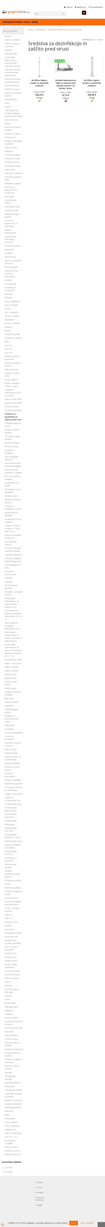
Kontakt (40, 1192)
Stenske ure (10, 137)
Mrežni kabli (10, 1003)
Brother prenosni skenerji (12, 501)
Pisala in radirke (12, 316)
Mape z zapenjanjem (10, 231)
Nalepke (8, 297)
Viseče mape (10, 688)
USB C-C (8, 914)
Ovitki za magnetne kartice (13, 892)
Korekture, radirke (13, 338)
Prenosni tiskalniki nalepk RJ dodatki (13, 549)
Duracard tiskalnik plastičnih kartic (13, 903)
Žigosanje (9, 698)
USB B (7, 982)
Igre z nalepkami (12, 301)
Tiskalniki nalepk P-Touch (13, 424)
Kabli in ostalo (11, 1147)
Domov (31, 29)
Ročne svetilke (11, 1017)
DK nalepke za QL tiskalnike (13, 490)
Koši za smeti (11, 147)
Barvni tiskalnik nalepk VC (11, 458)
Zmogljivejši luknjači (13, 1090)
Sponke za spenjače (14, 1100)
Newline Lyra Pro (12, 1150)
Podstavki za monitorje (10, 859)
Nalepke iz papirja (13, 183)
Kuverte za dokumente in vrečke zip (11, 190)
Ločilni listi (9, 705)
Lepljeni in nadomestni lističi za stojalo (12, 392)
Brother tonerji (11, 446)
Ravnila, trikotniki (12, 323)
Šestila (8, 330)
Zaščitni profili (11, 753)
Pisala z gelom (11, 379)
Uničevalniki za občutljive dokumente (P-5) (12, 625)
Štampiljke (9, 319)
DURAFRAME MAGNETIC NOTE (13, 836)
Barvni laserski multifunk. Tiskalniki (13, 471)
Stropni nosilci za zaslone (12, 1054)
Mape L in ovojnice (13, 663)
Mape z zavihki (11, 667)
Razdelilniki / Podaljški (10, 1142)
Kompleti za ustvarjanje (10, 289)
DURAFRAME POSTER (11, 852)
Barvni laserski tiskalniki (11, 514)
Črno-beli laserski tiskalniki (12, 477)
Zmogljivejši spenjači (10, 1077)
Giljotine (8, 581)
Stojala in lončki (11, 210)
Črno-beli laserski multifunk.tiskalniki (13, 464)
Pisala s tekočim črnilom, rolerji (12, 384)
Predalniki (9, 729)
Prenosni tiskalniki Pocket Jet (13, 536)
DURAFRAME (11, 820)
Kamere (8, 925)
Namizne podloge (13, 887)
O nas (39, 1187)
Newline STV (10, 953)
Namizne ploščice (12, 763)
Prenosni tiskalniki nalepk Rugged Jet (13, 559)
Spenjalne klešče (12, 1082)
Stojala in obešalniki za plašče (13, 142)
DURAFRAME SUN (13, 804)
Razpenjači (10, 1086)
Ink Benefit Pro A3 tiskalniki (13, 520)
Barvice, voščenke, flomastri (13, 262)
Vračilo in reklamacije (39, 1199)
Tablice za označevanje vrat (12, 799)
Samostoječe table (13, 402)
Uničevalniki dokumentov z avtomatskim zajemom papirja (12, 61)
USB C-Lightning (12, 1125)
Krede (7, 308)
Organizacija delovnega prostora (10, 239)
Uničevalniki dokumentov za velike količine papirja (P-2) (12, 602)
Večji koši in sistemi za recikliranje (13, 788)
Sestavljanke (10, 283)
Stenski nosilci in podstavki (12, 357)
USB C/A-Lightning (13, 1133)
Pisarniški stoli (11, 936)
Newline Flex (10, 1129)
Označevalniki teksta (11, 683)
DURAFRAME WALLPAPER (11, 809)
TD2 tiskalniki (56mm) (11, 543)
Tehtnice (9, 1014)
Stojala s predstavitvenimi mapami (12, 874)
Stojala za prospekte (9, 737)
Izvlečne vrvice (11, 898)
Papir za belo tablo (13, 399)
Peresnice (9, 249)
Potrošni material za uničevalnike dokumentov (12, 72)
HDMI (7, 999)
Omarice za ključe (13, 133)
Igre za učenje (11, 305)
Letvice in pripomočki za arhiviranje (11, 223)
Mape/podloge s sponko (12, 215)
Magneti (8, 50)
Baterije (8, 985)
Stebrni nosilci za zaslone (12, 1067)
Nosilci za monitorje (14, 1049)
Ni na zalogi (59, 61)
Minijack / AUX (11, 922)
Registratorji (10, 678)
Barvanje (9, 294)
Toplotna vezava (12, 89)
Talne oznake (11, 749)
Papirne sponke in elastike (13, 128)
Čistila (7, 884)
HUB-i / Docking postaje (12, 909)
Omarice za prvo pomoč (12, 768)
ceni (93, 40)
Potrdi (73, 1223)
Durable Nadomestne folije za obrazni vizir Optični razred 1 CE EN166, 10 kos (65, 84)
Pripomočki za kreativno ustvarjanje (11, 273)
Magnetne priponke (14, 783)
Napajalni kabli (11, 1006)
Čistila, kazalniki (11, 406)
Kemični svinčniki (12, 245)
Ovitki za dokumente (10, 775)
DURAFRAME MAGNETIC (11, 815)
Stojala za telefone (13, 1103)
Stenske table (11, 53)
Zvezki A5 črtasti (12, 974)
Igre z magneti (11, 312)
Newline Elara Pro (13, 1154)
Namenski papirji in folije (13, 178)
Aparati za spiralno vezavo (13, 94)
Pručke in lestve (12, 162)
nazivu (100, 40)
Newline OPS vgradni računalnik (13, 941)
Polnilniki (8, 578)
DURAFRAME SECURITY (11, 829)
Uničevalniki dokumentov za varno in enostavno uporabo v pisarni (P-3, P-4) (13, 650)
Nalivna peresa (11, 369)
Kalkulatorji (10, 725)
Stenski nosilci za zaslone (12, 1044)
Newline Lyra (11, 957)
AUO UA (8, 349)
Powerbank (10, 1118)
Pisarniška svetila (12, 165)
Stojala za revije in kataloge (13, 693)
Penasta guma (11, 267)
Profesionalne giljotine (11, 586)
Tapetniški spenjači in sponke (13, 1095)
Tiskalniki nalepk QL (13, 554)
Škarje (7, 123)
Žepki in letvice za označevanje (13, 758)
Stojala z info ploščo (14, 794)
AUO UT (8, 352)
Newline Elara (11, 960)
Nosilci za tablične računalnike (13, 846)
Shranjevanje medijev (10, 865)
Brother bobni (11, 496)
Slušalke (8, 995)
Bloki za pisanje (12, 978)
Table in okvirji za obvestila (12, 45)
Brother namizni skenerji (12, 431)
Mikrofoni (9, 1111)
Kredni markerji (12, 85)
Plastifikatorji (11, 99)
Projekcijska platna (13, 410)
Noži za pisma (11, 119)
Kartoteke (9, 929)
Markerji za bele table (12, 374)
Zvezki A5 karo (11, 1039)
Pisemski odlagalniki (14, 732)
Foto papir (9, 196)
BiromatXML (40, 29)
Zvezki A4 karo (11, 1035)
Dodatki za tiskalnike (9, 451)
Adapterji (9, 1010)
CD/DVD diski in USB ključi (12, 990)
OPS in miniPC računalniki (11, 948)
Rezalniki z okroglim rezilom (14, 593)
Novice (26, 22)
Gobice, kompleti (12, 39)
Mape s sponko (12, 670)
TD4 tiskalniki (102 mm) (13, 566)
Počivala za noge (12, 158)
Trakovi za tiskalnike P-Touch (13, 507)
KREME (35, 22)
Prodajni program (12, 22)
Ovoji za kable (11, 1122)
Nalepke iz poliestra (14, 173)
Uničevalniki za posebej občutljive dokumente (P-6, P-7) (14, 614)
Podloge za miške (13, 880)
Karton (8, 106)
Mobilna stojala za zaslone (13, 364)
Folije (7, 103)
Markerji (8, 327)
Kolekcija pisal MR (13, 1107)
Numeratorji (10, 256)
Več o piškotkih (87, 1223)
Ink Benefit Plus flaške (12, 484)
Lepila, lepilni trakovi (10, 201)
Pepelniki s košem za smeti (13, 744)
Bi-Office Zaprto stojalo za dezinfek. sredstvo (91, 83)
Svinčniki (8, 253)
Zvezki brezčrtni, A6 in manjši (14, 1022)
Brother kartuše (12, 442)
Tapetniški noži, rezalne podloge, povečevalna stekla (13, 113)
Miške (7, 1114)
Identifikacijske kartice (11, 710)
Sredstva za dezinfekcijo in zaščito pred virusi (13, 416)
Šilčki (7, 341)
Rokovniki (9, 1031)
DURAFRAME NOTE (14, 841)
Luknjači (8, 280)
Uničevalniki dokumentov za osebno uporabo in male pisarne (13, 636)
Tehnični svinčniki (12, 334)
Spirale (8, 36)
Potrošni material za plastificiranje (12, 80)
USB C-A (8, 918)
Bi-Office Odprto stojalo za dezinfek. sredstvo (39, 83)
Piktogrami (10, 824)
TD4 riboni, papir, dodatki (13, 437)
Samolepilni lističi (12, 206)
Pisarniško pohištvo (13, 933)
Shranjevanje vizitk (13, 659)
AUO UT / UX (11, 1136)
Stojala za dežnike (13, 780)
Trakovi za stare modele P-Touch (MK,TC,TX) (12, 528)
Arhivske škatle (11, 702)
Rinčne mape (10, 674)
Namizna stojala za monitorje (13, 1060)
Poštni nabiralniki (12, 154)
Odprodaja (10, 169)
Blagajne (9, 151)
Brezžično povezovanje (11, 572)
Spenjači (8, 1072)
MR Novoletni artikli (13, 1028)
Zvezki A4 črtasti (12, 971)
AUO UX (8, 345)
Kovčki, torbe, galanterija (11, 965)
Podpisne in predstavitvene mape (12, 719)
